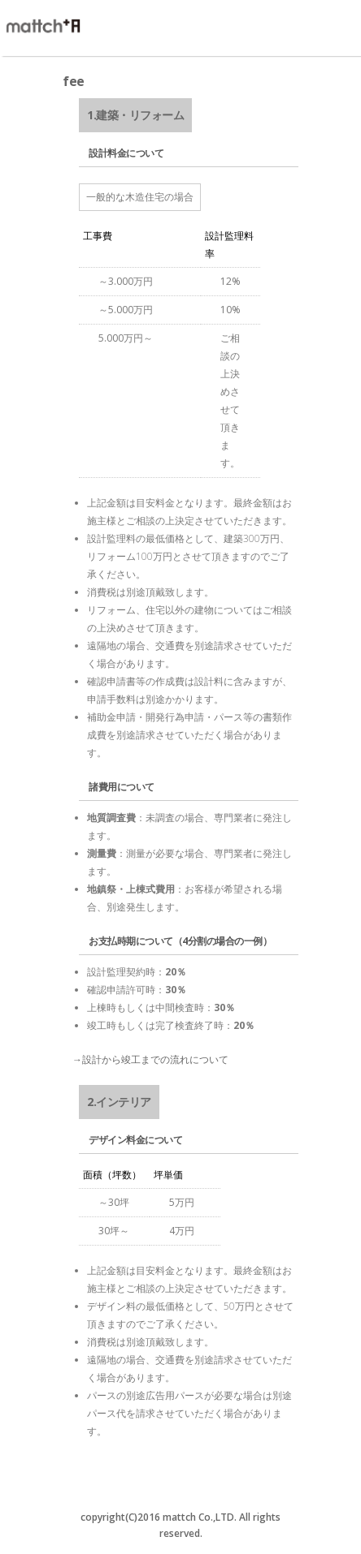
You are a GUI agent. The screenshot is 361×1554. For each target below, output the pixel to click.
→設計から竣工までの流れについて (150, 1059)
